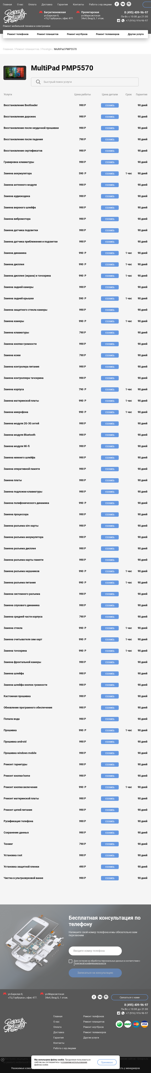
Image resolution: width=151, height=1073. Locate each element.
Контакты (78, 4)
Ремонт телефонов (93, 1016)
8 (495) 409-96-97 (136, 12)
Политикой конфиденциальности (90, 963)
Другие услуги (91, 1037)
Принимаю (107, 1062)
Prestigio (46, 49)
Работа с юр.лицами (100, 4)
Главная (7, 4)
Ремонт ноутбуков (93, 1027)
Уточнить (109, 105)
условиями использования (74, 1061)
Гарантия (63, 4)
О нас (20, 4)
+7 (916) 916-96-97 (137, 20)
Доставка (47, 4)
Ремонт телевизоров (94, 1032)
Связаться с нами (129, 997)
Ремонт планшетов (27, 49)
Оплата (32, 4)
